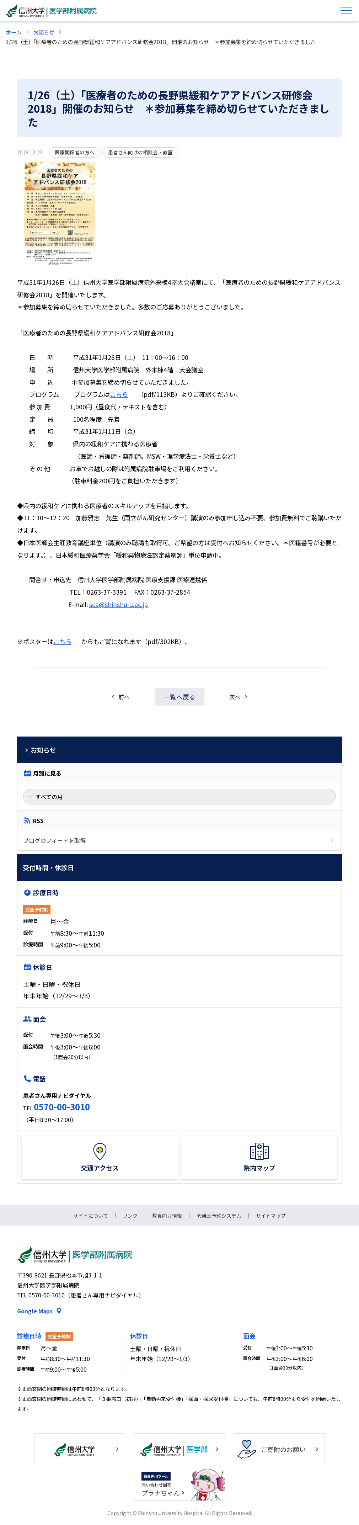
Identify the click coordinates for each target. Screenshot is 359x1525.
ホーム (14, 32)
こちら (119, 394)
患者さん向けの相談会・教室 (140, 152)
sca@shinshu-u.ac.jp (118, 604)
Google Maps (35, 1311)
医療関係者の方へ (75, 152)
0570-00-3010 (62, 1106)
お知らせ (43, 32)
